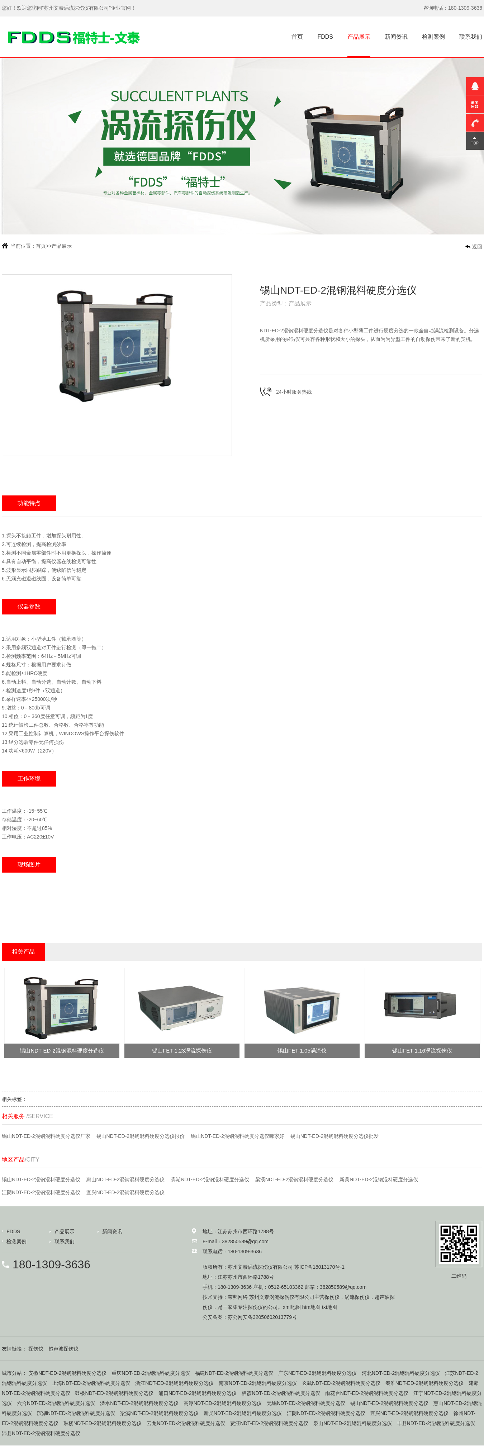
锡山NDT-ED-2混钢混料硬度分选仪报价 (140, 1136)
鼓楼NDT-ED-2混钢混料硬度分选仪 (114, 1393)
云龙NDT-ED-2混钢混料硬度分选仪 (186, 1423)
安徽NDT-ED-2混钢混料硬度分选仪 (67, 1373)
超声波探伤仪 (63, 1349)
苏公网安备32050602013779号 (262, 1317)
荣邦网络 (238, 1297)
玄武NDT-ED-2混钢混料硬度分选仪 (341, 1383)
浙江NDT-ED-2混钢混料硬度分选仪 (174, 1383)
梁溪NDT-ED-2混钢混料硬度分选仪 (294, 1179)
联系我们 (470, 37)
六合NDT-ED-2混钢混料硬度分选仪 (56, 1403)
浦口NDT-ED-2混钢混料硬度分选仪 (197, 1393)
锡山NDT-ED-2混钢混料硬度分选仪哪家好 (237, 1136)
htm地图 (311, 1307)
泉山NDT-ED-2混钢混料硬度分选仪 (352, 1423)
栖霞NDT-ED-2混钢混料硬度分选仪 (281, 1393)
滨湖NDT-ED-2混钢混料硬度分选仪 (210, 1179)
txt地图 (329, 1307)
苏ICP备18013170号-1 (319, 1267)
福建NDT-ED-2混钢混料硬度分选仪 (234, 1373)
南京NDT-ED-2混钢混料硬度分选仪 (258, 1383)
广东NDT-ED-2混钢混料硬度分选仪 (317, 1373)
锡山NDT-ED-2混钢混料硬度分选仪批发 (334, 1136)
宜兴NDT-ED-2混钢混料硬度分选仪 (125, 1192)
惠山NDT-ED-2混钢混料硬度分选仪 (125, 1179)
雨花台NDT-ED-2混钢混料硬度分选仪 (367, 1393)
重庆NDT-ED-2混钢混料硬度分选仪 (150, 1373)
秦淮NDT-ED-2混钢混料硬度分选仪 (424, 1383)
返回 (477, 247)
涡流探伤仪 (357, 1297)
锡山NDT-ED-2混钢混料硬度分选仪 (41, 1179)
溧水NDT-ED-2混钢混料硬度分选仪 (139, 1403)
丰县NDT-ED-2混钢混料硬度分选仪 (436, 1423)
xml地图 (292, 1307)
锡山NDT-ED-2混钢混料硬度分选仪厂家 (46, 1136)
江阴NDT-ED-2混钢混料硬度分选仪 (41, 1192)
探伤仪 (332, 1297)
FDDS (325, 37)
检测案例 (433, 37)
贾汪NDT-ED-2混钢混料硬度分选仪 (269, 1423)
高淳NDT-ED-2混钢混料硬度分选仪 (223, 1403)
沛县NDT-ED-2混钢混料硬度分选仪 (41, 1433)
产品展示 (358, 37)
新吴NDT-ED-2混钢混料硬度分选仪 (379, 1179)
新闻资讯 (396, 37)
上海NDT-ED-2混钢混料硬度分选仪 (91, 1383)
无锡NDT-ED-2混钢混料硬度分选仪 (306, 1403)
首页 (297, 37)
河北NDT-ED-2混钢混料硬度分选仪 (401, 1373)
